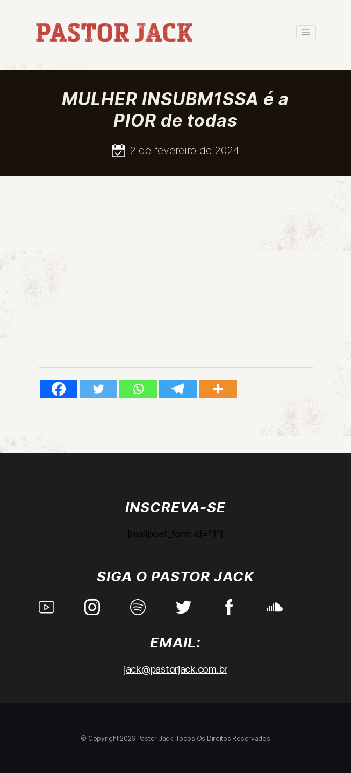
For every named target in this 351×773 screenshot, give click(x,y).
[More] (218, 389)
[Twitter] (98, 389)
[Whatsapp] (138, 389)
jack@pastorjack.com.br (175, 669)
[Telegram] (178, 389)
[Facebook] (58, 389)
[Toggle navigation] (306, 32)
